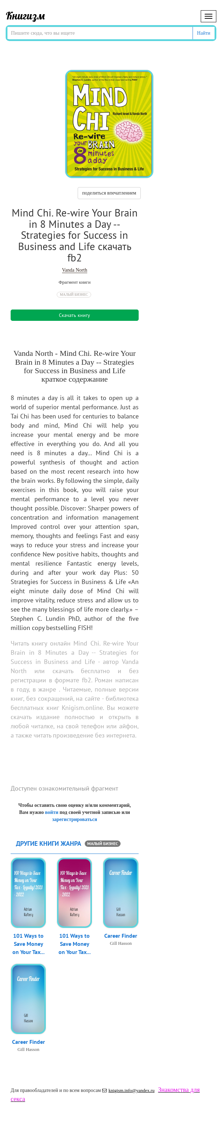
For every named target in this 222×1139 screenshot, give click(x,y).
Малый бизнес (74, 294)
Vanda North (74, 270)
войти (51, 812)
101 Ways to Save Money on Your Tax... (28, 943)
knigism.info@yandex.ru (128, 1090)
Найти (203, 33)
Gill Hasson (121, 943)
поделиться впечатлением (109, 193)
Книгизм (25, 15)
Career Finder (120, 935)
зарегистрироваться (74, 819)
